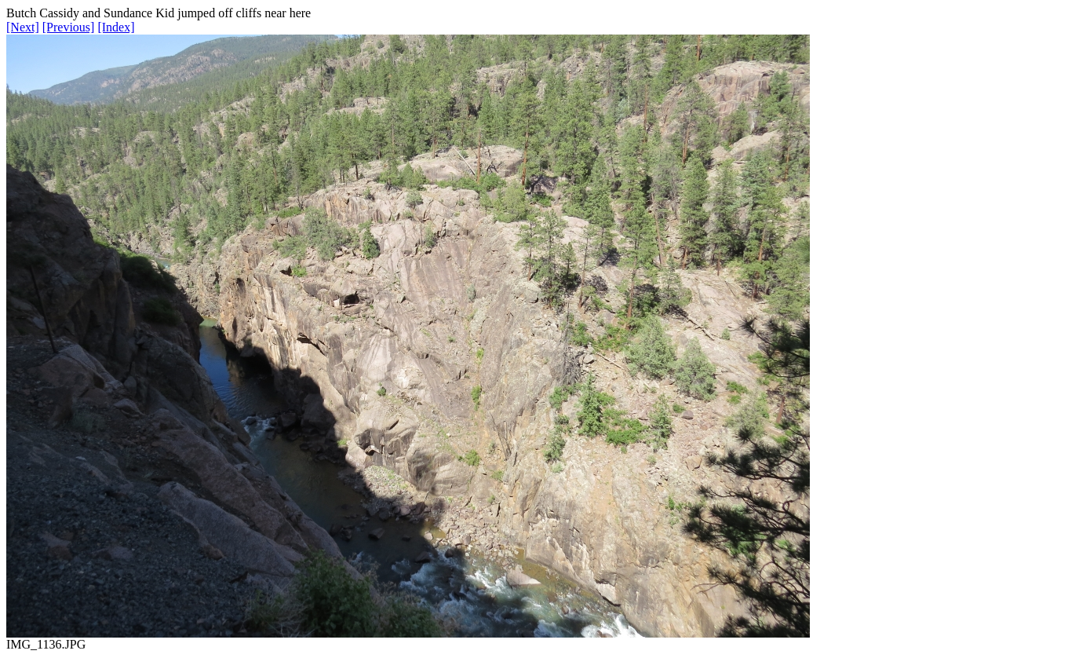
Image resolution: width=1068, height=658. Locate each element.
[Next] (22, 27)
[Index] (115, 27)
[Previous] (68, 27)
